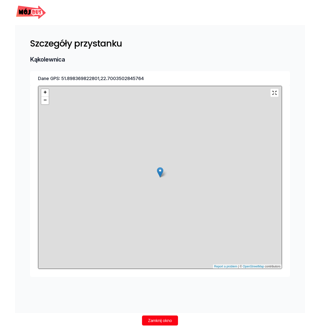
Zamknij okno (160, 320)
